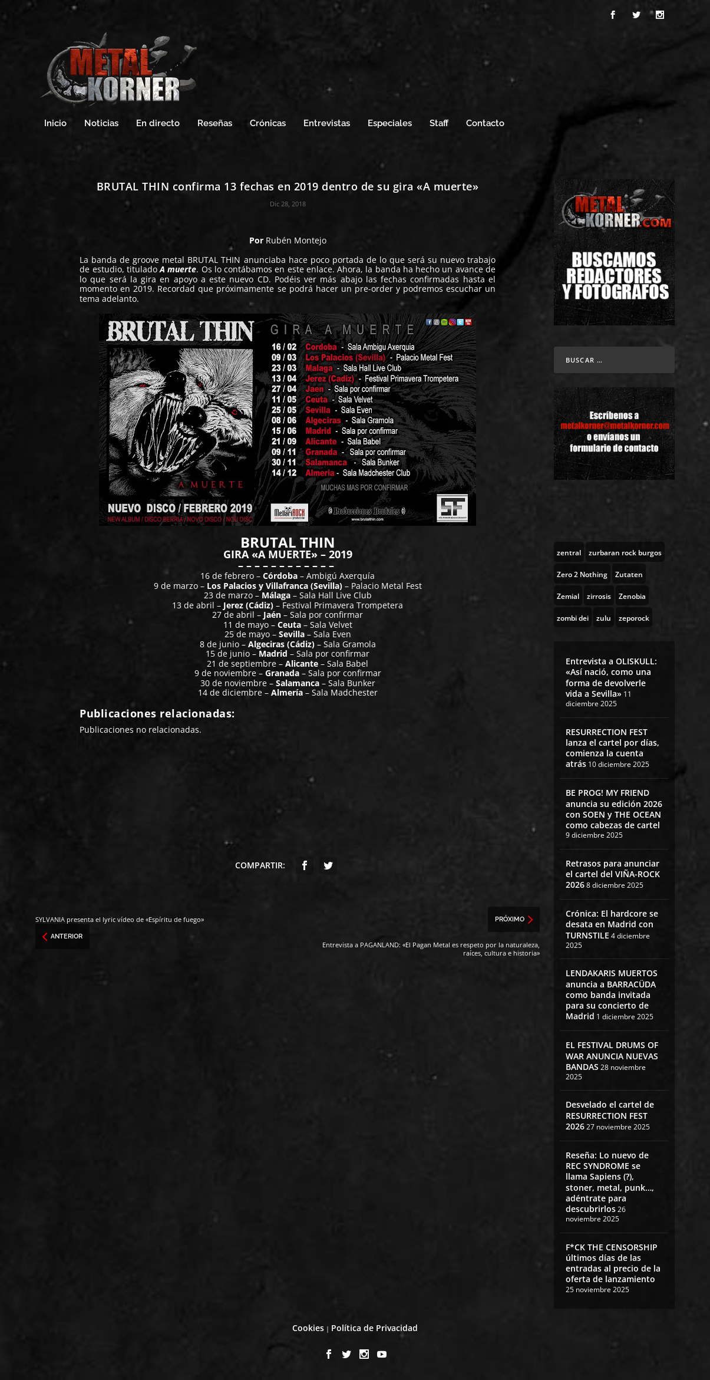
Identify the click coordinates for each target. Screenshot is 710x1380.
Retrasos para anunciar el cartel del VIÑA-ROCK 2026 (613, 874)
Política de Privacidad (374, 1327)
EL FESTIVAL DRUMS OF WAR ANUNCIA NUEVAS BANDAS (612, 1055)
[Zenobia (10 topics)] (632, 595)
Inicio (55, 123)
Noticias (101, 123)
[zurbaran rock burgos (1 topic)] (625, 552)
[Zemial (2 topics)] (568, 595)
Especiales (390, 123)
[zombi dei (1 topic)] (573, 617)
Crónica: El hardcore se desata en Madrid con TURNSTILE (612, 924)
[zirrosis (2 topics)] (599, 595)
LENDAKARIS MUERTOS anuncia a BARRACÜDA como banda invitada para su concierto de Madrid (612, 994)
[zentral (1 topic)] (569, 552)
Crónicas (268, 123)
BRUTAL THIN (213, 259)
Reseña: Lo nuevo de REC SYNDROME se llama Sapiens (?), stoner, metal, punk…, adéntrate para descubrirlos (610, 1182)
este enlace (310, 269)
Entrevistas (326, 123)
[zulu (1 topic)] (603, 617)
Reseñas (214, 123)
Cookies (308, 1327)
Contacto (485, 123)
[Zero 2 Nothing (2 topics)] (582, 574)
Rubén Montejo (296, 240)
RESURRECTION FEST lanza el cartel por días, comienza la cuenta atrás (612, 748)
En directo (158, 123)
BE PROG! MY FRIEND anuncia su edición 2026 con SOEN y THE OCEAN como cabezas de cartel (614, 809)
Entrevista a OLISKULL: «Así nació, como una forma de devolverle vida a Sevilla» (611, 677)
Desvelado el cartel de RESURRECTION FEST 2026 (610, 1115)
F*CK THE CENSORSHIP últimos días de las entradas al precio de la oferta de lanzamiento (613, 1263)
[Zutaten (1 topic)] (629, 574)
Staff (439, 123)
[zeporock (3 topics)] (634, 617)
